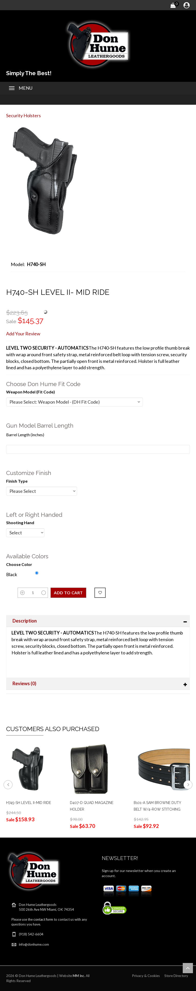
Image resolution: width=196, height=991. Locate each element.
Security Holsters (23, 115)
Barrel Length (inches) (25, 434)
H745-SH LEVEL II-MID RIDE (28, 803)
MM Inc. (79, 976)
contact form (43, 919)
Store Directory (176, 976)
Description (25, 621)
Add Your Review (23, 333)
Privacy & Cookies (146, 976)
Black (11, 574)
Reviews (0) (24, 683)
